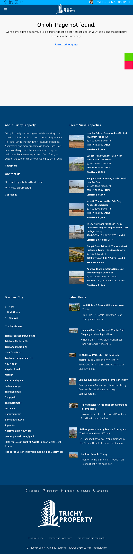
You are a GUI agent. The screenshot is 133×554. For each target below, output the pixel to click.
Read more (11, 165)
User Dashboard (14, 352)
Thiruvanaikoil (13, 391)
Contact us (11, 194)
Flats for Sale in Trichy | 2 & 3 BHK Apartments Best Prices (33, 444)
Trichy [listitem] (9, 306)
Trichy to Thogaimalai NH (19, 358)
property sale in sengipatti (19, 436)
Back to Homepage (66, 44)
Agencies (10, 425)
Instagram (50, 490)
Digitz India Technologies (93, 547)
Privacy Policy (35, 538)
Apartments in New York (18, 430)
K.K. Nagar (11, 363)
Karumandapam (14, 380)
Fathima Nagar (13, 386)
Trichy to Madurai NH (16, 341)
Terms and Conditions (60, 538)
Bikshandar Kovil (14, 419)
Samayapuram (13, 414)
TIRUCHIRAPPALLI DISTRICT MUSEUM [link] (99, 355)
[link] (74, 307)
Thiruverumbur (13, 403)
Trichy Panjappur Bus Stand (20, 335)
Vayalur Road (12, 369)
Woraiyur (10, 408)
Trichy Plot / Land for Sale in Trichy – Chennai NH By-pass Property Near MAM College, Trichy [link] (107, 228)
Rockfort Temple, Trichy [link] (94, 454)
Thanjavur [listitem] (11, 318)
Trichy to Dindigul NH (16, 347)
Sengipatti (10, 397)
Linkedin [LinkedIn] (67, 490)
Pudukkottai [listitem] (12, 312)
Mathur (9, 375)
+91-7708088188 (118, 2)
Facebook (32, 490)
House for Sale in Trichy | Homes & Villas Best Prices (34, 451)
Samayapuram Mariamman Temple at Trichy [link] (103, 379)
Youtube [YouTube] (83, 490)
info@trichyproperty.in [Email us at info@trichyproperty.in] (20, 187)
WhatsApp (100, 490)
